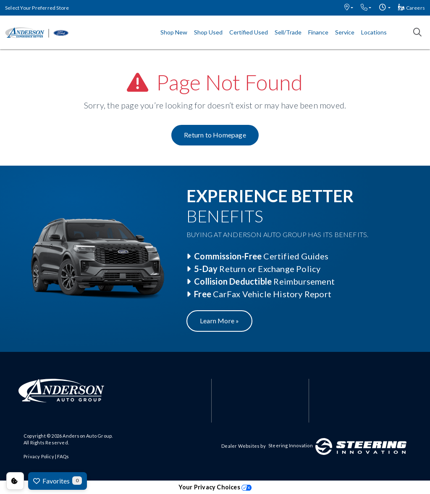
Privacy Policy (39, 456)
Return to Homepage (215, 135)
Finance (318, 32)
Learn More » (219, 321)
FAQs (63, 456)
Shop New (173, 32)
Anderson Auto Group (87, 436)
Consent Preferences (15, 481)
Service (344, 32)
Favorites (57, 480)
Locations (374, 32)
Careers (411, 8)
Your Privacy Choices (215, 487)
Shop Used (208, 32)
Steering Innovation (290, 445)
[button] (348, 8)
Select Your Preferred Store (37, 8)
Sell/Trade (288, 32)
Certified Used (248, 32)
